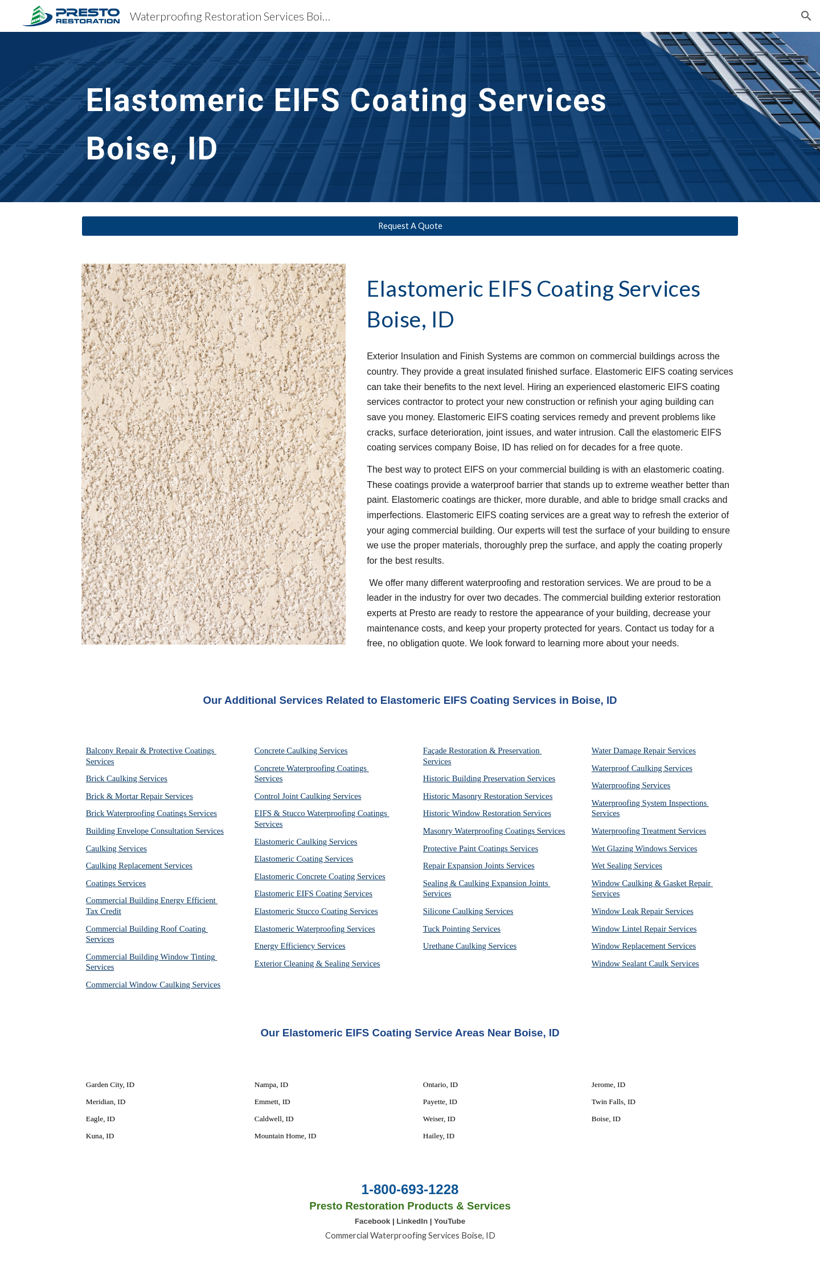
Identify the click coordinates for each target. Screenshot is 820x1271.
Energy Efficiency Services (300, 945)
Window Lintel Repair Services (644, 928)
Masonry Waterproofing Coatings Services (494, 830)
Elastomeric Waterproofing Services (315, 928)
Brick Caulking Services (126, 778)
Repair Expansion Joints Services (479, 865)
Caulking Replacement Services (139, 865)
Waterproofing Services (631, 785)
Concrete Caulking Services (301, 750)
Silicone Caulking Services (468, 911)
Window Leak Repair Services (643, 911)
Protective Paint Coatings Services (480, 848)
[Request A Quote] (410, 226)
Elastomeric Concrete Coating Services (320, 876)
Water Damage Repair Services (644, 750)
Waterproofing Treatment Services (649, 830)
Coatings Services (116, 883)
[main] (382, 117)
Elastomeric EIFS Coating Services (313, 893)
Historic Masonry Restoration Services (488, 796)
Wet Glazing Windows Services (645, 848)
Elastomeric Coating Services (304, 858)
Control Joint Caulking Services (308, 796)
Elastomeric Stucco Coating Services (316, 911)
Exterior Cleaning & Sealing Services (317, 963)
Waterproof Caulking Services (642, 768)
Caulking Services (116, 848)
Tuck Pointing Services (462, 928)
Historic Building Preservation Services (489, 778)
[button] (806, 16)
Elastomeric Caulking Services (306, 841)
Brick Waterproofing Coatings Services (151, 813)
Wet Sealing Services (627, 865)
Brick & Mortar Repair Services (139, 796)
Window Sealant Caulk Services (645, 963)
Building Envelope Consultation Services (155, 830)
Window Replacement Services (644, 945)
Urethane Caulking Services (469, 945)
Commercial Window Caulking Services (153, 984)
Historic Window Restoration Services (487, 813)
